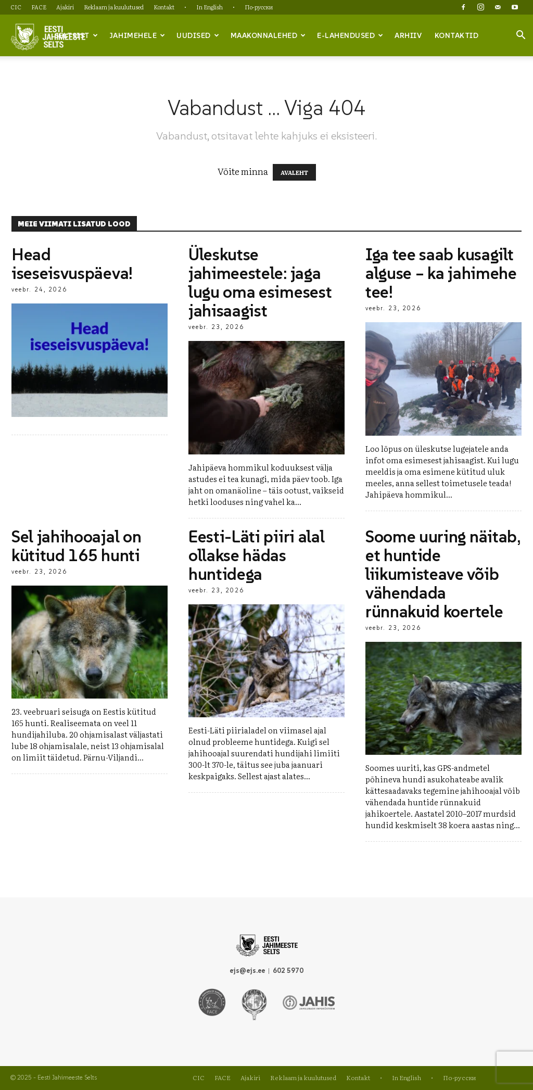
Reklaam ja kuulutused (114, 7)
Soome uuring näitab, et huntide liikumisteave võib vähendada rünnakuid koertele (442, 574)
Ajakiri (65, 7)
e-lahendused (350, 35)
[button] (520, 36)
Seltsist (76, 35)
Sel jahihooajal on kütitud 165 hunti (76, 546)
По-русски (259, 7)
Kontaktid (457, 35)
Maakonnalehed (268, 35)
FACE (38, 7)
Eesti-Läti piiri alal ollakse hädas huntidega (256, 555)
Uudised (197, 35)
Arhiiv (408, 35)
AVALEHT (294, 172)
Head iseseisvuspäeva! (72, 264)
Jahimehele (137, 35)
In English (209, 7)
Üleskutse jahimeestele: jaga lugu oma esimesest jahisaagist (260, 282)
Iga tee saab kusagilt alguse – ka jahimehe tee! (441, 273)
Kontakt (164, 7)
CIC (15, 7)
